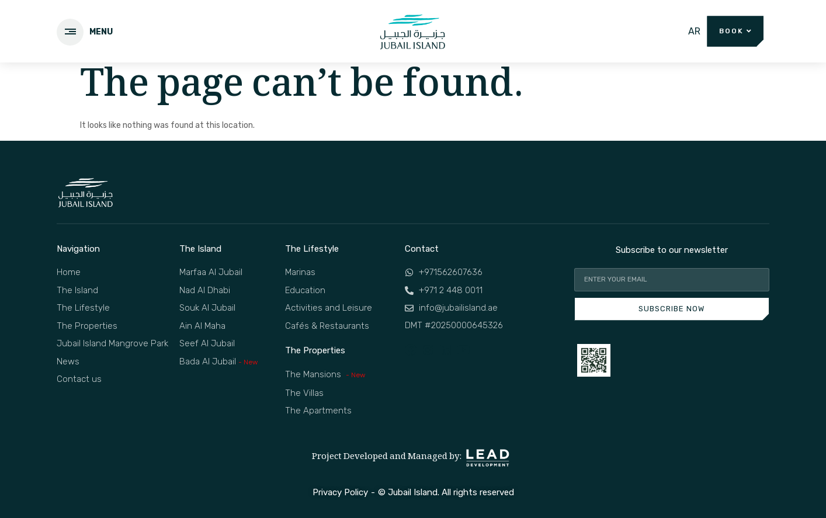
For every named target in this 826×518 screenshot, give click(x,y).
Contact (422, 249)
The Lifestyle (312, 249)
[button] (735, 31)
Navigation (78, 249)
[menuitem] (694, 32)
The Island (200, 249)
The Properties (315, 350)
